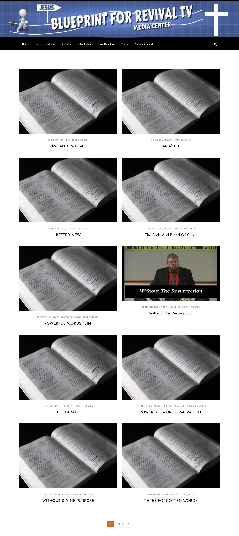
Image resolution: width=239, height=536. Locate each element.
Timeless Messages (59, 140)
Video (163, 307)
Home (25, 44)
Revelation (66, 44)
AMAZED (171, 146)
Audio (168, 229)
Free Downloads (107, 44)
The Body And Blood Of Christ (171, 235)
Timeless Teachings (44, 44)
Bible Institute (85, 44)
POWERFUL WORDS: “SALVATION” (171, 412)
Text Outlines (80, 140)
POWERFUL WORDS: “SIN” (68, 324)
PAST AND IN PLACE (68, 146)
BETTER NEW (68, 235)
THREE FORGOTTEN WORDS (171, 501)
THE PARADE (68, 412)
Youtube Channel (143, 44)
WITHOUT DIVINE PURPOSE (68, 501)
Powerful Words (71, 317)
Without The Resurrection (171, 313)
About (125, 44)
